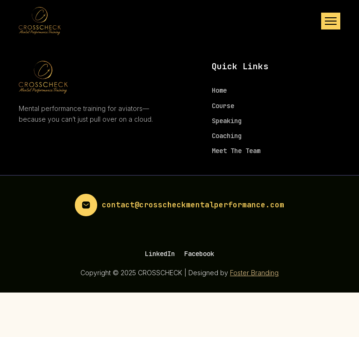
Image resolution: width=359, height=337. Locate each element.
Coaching (227, 136)
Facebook (199, 253)
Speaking (227, 121)
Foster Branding (254, 273)
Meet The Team (236, 151)
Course (223, 106)
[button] (330, 21)
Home (219, 90)
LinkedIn (160, 253)
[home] (40, 21)
